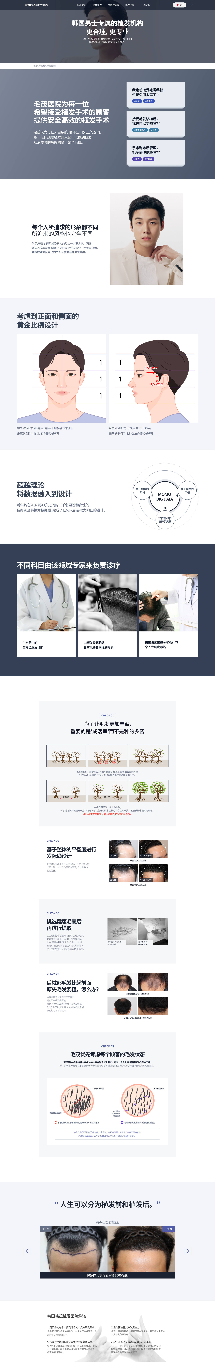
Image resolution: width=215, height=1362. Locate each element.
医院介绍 (81, 5)
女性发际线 (113, 5)
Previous (27, 1251)
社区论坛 (146, 5)
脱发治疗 (129, 5)
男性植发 (97, 5)
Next (188, 1251)
